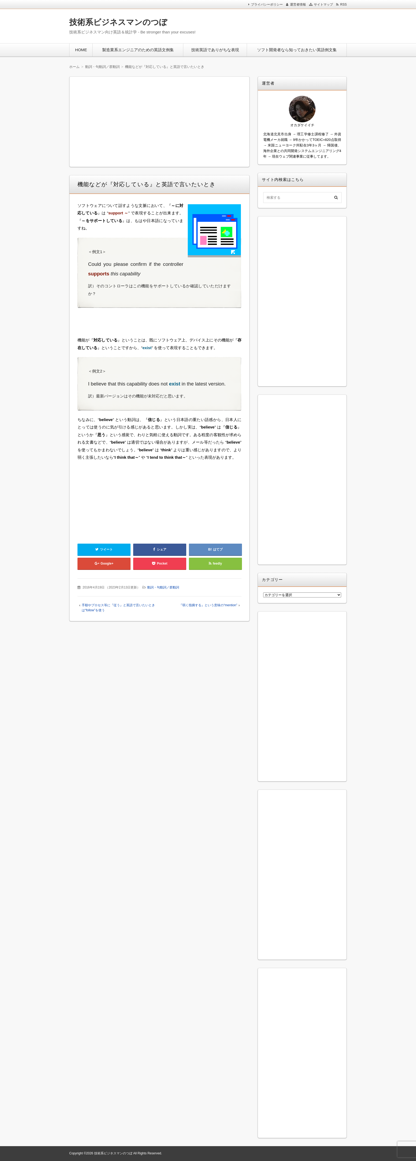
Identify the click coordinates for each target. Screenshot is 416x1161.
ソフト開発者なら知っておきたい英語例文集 (297, 49)
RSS (343, 4)
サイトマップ (323, 4)
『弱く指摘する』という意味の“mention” (208, 605)
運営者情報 (298, 4)
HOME (81, 49)
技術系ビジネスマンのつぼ (118, 22)
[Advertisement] (277, 25)
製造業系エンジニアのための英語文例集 (138, 49)
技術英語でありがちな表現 (215, 49)
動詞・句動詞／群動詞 (163, 587)
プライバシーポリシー (267, 4)
